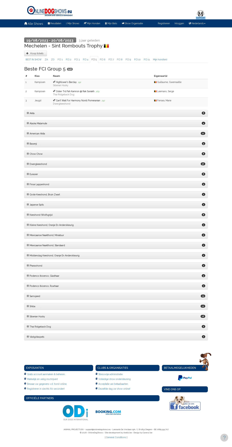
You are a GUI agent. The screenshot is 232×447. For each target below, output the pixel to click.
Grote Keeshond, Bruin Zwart (43, 194)
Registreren (164, 23)
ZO (52, 59)
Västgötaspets (35, 337)
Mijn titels (111, 23)
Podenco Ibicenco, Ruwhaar (43, 286)
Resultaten (54, 23)
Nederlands (197, 23)
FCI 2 (68, 59)
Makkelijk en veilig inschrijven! (42, 379)
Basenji (32, 143)
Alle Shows (33, 23)
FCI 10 (137, 59)
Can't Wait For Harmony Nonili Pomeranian (78, 100)
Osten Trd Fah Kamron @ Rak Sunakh (75, 91)
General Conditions (116, 437)
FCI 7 (111, 59)
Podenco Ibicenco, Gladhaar (43, 276)
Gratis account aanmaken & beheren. (46, 374)
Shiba (31, 306)
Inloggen (179, 23)
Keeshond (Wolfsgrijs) (40, 215)
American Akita (36, 133)
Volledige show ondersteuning (114, 379)
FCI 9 (128, 59)
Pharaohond (34, 265)
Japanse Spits (35, 204)
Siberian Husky (36, 316)
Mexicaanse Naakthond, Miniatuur (45, 235)
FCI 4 (85, 59)
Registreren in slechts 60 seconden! (46, 388)
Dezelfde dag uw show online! (114, 388)
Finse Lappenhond (38, 184)
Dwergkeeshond (37, 164)
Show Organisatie (132, 23)
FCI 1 (60, 59)
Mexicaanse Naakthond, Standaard (46, 245)
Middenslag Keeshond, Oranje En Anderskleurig (53, 255)
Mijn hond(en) (160, 59)
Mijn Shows (72, 23)
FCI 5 (94, 59)
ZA (46, 59)
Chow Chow (35, 154)
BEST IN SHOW (34, 59)
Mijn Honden (92, 23)
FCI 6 (102, 59)
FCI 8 (119, 59)
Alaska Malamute (37, 123)
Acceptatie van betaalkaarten (113, 384)
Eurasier (32, 174)
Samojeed (33, 296)
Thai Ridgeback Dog (39, 326)
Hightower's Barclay (66, 82)
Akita (30, 113)
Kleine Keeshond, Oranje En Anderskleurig (50, 225)
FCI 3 (77, 59)
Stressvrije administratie (110, 374)
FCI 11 (147, 59)
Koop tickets (35, 53)
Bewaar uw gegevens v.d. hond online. (47, 384)
